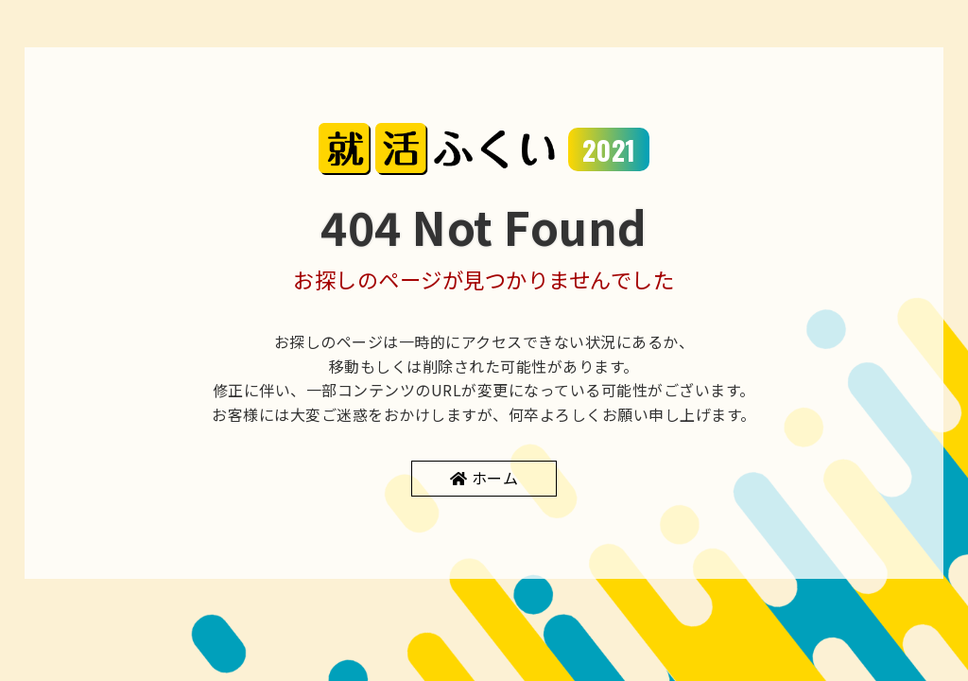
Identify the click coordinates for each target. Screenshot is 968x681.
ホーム (495, 477)
